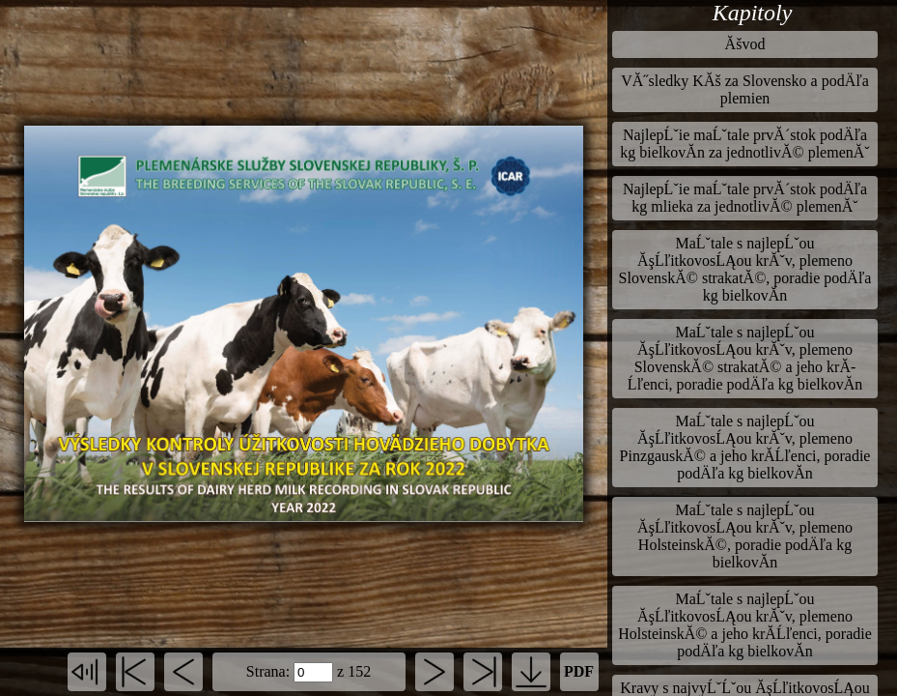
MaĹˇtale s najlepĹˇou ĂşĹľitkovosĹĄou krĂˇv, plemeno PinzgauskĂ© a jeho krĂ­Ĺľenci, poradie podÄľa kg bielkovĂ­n (745, 447)
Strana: (268, 671)
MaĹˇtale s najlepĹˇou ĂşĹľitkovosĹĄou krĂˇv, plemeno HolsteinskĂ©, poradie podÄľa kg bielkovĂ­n (745, 536)
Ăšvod (745, 44)
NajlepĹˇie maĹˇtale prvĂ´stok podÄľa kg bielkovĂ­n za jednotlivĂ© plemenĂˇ (744, 143)
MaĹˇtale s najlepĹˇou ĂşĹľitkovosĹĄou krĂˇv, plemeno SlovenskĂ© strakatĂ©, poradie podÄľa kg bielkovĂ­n (745, 269)
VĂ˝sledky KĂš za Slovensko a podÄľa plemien (745, 89)
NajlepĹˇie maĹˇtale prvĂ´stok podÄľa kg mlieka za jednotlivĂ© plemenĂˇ (745, 198)
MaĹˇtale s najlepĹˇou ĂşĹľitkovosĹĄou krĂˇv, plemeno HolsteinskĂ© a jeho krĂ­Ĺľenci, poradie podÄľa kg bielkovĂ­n (745, 625)
